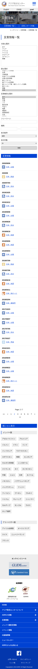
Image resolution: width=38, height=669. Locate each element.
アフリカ (19, 51)
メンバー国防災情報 (9, 625)
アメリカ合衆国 (8, 528)
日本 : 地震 (8, 235)
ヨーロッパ (19, 57)
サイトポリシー (25, 659)
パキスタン (6, 481)
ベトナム (5, 499)
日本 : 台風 (8, 167)
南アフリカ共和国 (19, 82)
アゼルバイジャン (8, 439)
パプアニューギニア (22, 481)
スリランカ (6, 469)
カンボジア (28, 457)
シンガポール (23, 463)
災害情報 (23, 30)
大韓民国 (19, 75)
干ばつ (19, 107)
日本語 (19, 9)
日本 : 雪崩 (8, 342)
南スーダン (19, 86)
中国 (3, 475)
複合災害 (19, 105)
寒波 (19, 99)
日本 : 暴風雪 (9, 303)
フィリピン (6, 493)
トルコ (12, 475)
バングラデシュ (8, 487)
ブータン (18, 493)
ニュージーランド (17, 534)
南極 (19, 59)
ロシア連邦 (6, 511)
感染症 (19, 111)
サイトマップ (25, 663)
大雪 (19, 101)
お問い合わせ (12, 659)
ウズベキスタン (22, 451)
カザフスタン (7, 457)
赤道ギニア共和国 (19, 71)
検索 (19, 148)
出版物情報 (6, 635)
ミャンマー (30, 499)
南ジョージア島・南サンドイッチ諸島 (19, 84)
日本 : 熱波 (8, 176)
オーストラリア (23, 528)
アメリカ (19, 53)
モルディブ (6, 505)
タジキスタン (27, 469)
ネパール (30, 475)
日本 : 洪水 (8, 186)
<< (4, 414)
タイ (16, 469)
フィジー (21, 487)
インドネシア (7, 451)
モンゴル (18, 505)
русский (31, 9)
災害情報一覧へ (10, 26)
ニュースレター (7, 640)
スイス (4, 534)
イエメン (5, 445)
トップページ (14, 30)
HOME (4, 605)
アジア (19, 49)
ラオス (28, 505)
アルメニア (24, 439)
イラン (15, 445)
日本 (19, 90)
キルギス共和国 (8, 463)
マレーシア (17, 499)
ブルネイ (29, 493)
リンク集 (12, 663)
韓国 (18, 457)
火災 (19, 115)
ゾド (19, 103)
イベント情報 (7, 630)
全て (19, 47)
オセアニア (19, 55)
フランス (5, 540)
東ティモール (19, 80)
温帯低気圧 (19, 113)
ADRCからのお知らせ (10, 645)
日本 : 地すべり (9, 293)
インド (24, 445)
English (6, 9)
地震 (19, 109)
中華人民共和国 (19, 78)
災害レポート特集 (27, 26)
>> (20, 417)
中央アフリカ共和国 (19, 77)
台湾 (19, 73)
